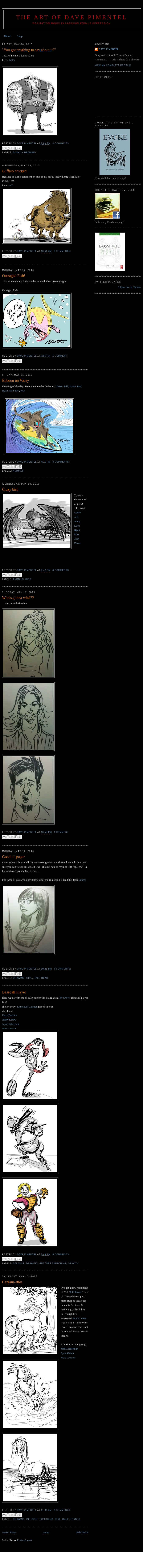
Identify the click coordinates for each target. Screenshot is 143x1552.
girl (29, 978)
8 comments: (61, 462)
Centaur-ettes (12, 1282)
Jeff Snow (63, 997)
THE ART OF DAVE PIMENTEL (71, 17)
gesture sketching (52, 1263)
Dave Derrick (9, 1015)
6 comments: (62, 251)
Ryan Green (67, 1353)
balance (18, 1263)
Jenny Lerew (9, 1019)
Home (7, 36)
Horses (75, 1519)
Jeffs (11, 185)
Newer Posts (9, 1532)
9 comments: (62, 1510)
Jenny (77, 521)
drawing (19, 978)
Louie (72, 386)
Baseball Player (14, 992)
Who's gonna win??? (18, 598)
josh (23, 390)
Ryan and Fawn (10, 390)
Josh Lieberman (11, 1024)
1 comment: (60, 356)
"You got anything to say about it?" (29, 50)
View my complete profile (113, 65)
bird (28, 579)
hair (37, 978)
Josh (76, 538)
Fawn (77, 543)
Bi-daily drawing (24, 152)
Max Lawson (9, 1028)
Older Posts (82, 1532)
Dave (59, 386)
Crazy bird (10, 489)
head (44, 978)
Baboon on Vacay (15, 380)
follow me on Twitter (129, 287)
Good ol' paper (13, 857)
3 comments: (61, 143)
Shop (20, 36)
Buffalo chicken (14, 171)
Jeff (66, 386)
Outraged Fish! (13, 276)
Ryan (77, 529)
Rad (79, 386)
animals (18, 471)
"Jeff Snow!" (76, 1292)
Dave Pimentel (109, 49)
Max (76, 534)
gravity (73, 1263)
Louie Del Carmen (27, 1006)
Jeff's (12, 60)
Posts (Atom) (24, 1540)
